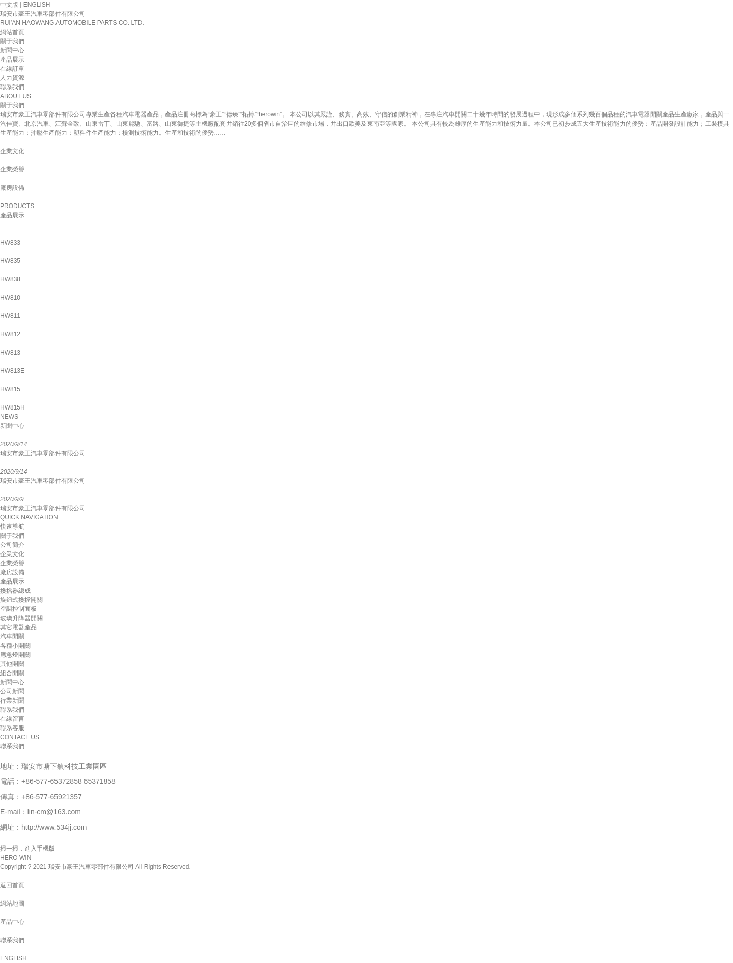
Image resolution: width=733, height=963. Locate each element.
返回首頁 (12, 885)
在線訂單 (12, 68)
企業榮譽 (12, 563)
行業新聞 (12, 700)
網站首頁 (12, 32)
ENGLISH (36, 4)
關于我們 (12, 41)
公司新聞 (12, 691)
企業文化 (12, 554)
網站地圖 (12, 903)
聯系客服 (12, 728)
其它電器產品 (18, 627)
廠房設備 (12, 572)
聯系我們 (12, 87)
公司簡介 (12, 544)
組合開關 (12, 673)
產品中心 (12, 921)
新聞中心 (12, 50)
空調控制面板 (18, 608)
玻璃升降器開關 (21, 618)
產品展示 (12, 59)
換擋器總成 (15, 590)
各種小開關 (15, 645)
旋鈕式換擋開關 (21, 599)
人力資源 (12, 77)
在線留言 (12, 718)
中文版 (9, 4)
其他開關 (12, 663)
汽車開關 (12, 636)
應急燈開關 (15, 654)
